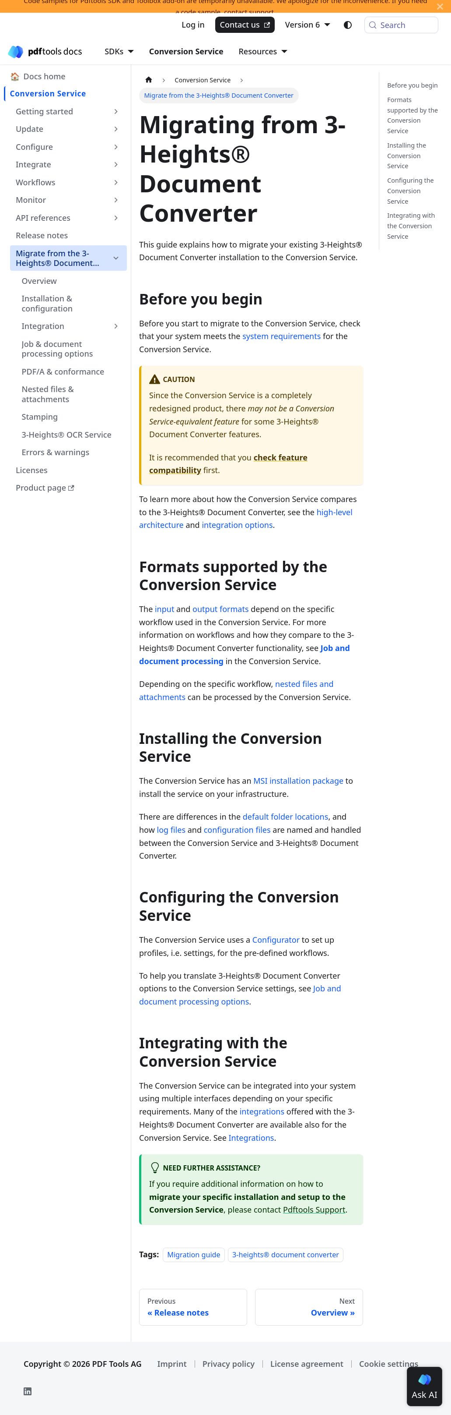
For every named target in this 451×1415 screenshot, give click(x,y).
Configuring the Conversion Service (410, 190)
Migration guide (193, 1254)
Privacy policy (229, 1363)
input (164, 609)
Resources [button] (257, 51)
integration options (237, 525)
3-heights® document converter (285, 1254)
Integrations (251, 1137)
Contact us (245, 24)
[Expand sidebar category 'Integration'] (116, 326)
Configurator (276, 939)
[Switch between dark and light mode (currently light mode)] (348, 25)
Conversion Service (186, 51)
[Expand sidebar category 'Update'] (116, 129)
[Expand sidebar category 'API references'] (116, 218)
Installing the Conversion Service (406, 155)
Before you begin (412, 85)
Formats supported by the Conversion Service (412, 115)
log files (171, 829)
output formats (220, 609)
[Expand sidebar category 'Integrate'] (116, 164)
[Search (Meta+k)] (401, 25)
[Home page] (148, 80)
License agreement (306, 1363)
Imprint (172, 1363)
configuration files (237, 829)
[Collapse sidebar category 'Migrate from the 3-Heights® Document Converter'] (116, 258)
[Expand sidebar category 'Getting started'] (116, 111)
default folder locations (286, 816)
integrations (262, 1111)
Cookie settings (388, 1363)
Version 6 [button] (302, 24)
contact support (249, 11)
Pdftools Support (314, 1209)
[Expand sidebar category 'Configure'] (116, 147)
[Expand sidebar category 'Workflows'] (116, 182)
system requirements (281, 336)
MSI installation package (298, 780)
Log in (193, 24)
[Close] (440, 6)
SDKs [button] (114, 51)
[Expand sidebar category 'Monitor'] (116, 200)
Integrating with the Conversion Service (411, 226)
